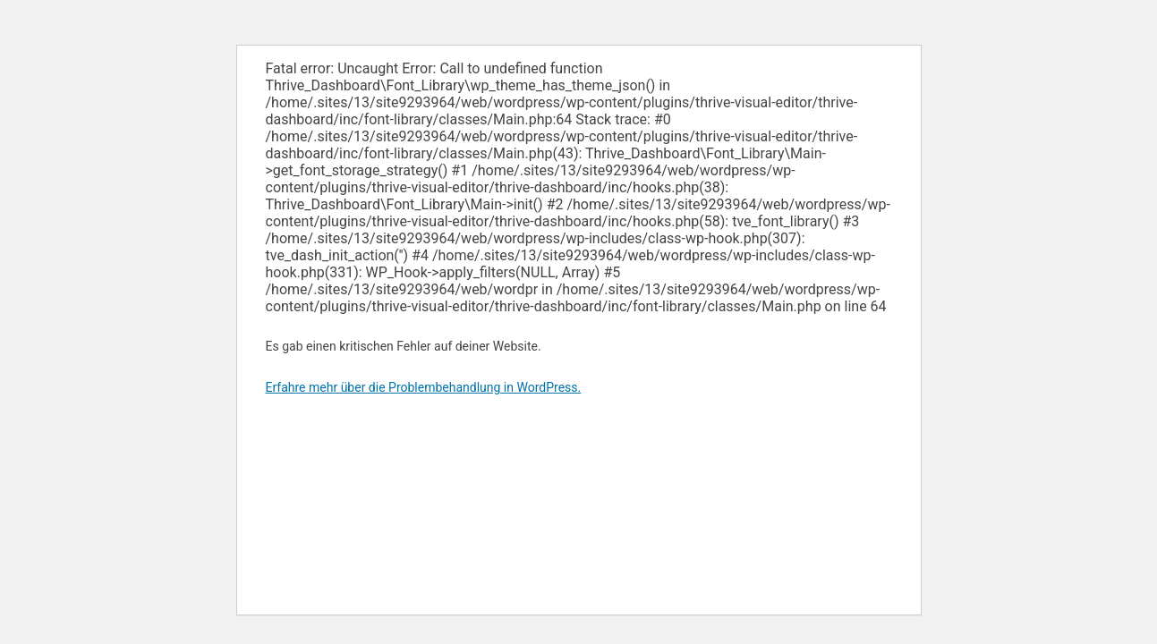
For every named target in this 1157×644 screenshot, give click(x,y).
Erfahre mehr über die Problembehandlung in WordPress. (424, 387)
